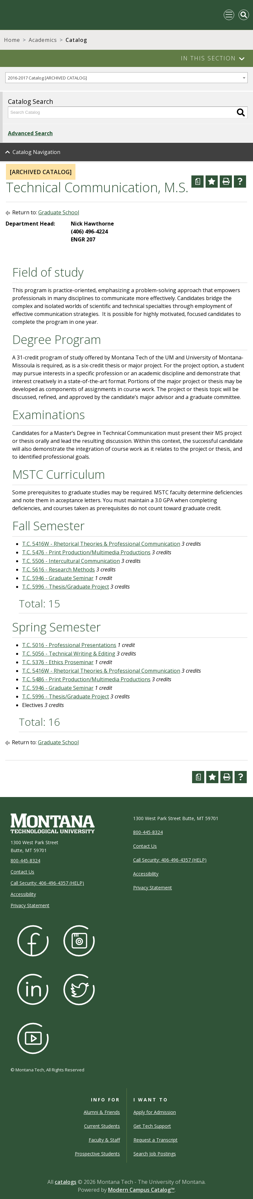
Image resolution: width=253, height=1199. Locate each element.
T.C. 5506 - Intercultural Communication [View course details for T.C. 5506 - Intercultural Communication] (71, 561)
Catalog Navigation (36, 152)
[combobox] (126, 77)
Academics (43, 40)
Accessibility (23, 894)
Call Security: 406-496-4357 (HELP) (47, 883)
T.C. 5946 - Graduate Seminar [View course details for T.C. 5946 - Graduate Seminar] (58, 578)
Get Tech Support (152, 1126)
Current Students (102, 1126)
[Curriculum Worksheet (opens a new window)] (197, 181)
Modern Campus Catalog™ (141, 1189)
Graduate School (58, 212)
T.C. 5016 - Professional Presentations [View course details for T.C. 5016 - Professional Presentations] (69, 645)
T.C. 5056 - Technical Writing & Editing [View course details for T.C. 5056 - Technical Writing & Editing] (68, 653)
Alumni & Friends (102, 1112)
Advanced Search (30, 133)
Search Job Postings (154, 1154)
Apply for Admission (154, 1112)
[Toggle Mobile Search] (244, 15)
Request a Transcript (155, 1140)
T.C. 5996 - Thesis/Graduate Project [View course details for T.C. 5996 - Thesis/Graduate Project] (65, 586)
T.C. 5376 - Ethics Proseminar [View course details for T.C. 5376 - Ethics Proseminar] (58, 662)
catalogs (65, 1181)
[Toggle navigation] (229, 15)
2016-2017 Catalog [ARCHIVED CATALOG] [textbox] (47, 78)
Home (12, 40)
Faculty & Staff (104, 1140)
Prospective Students (97, 1154)
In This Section (208, 58)
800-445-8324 (25, 860)
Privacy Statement (30, 905)
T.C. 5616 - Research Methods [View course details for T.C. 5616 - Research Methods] (58, 569)
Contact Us (22, 872)
